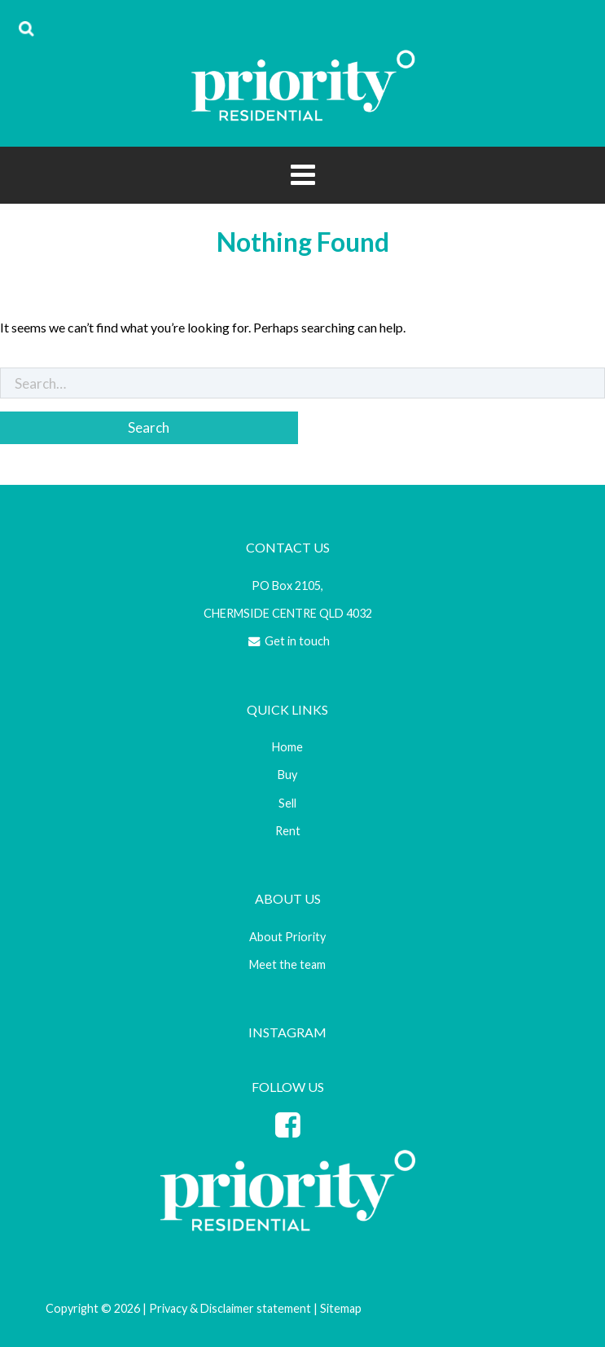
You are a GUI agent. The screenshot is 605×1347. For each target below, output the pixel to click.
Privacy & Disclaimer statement (230, 1308)
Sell (287, 803)
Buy (287, 774)
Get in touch (288, 641)
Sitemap (341, 1308)
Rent (287, 831)
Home (287, 747)
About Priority (287, 937)
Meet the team (287, 964)
